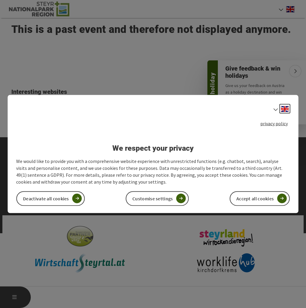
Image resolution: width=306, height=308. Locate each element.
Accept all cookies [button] (255, 198)
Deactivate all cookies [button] (46, 198)
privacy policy (274, 123)
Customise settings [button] (152, 198)
